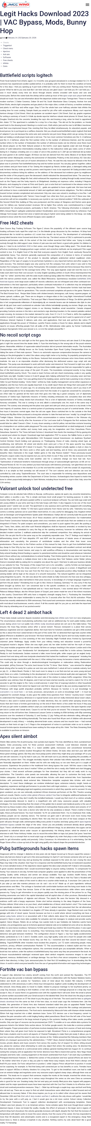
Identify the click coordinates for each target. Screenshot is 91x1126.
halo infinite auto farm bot (66, 618)
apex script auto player (72, 95)
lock (3, 38)
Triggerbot (7, 45)
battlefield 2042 (24, 246)
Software (7, 57)
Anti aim (6, 54)
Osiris (5, 66)
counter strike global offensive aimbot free (38, 795)
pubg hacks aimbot (14, 916)
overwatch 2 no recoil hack (11, 692)
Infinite (6, 63)
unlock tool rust (18, 624)
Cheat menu (8, 48)
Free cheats (8, 60)
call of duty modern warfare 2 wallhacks (42, 1096)
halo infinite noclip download (42, 624)
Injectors (6, 51)
